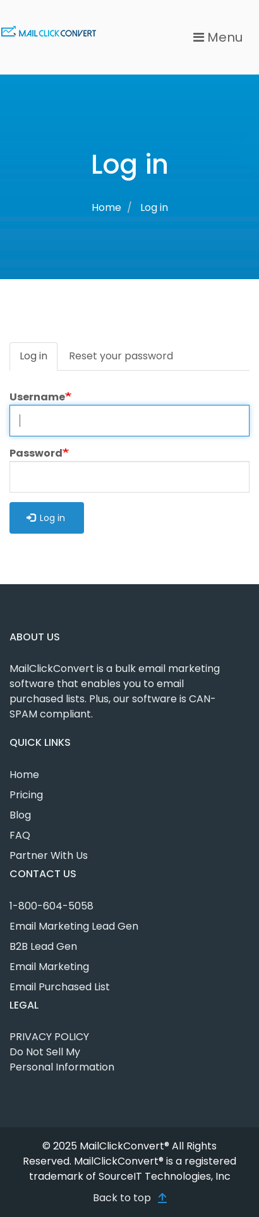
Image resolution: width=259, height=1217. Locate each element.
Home (106, 207)
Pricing (26, 795)
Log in (38, 360)
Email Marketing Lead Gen (73, 926)
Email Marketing (49, 966)
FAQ (19, 835)
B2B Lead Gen (43, 946)
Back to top (122, 1197)
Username (37, 397)
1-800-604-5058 (51, 906)
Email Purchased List (59, 987)
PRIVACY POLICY (49, 1036)
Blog (20, 815)
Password (36, 453)
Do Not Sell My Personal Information (61, 1059)
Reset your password (121, 356)
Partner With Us (48, 855)
